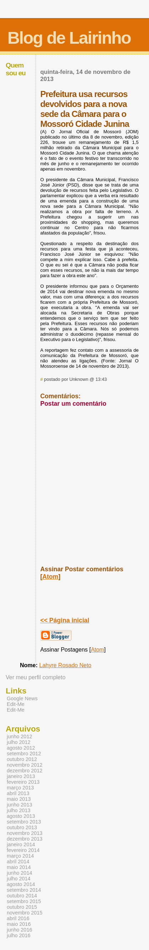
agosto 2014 (21, 884)
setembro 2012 (24, 753)
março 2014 (20, 856)
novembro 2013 (24, 833)
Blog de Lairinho (69, 37)
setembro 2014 (24, 890)
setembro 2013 (24, 822)
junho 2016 (19, 930)
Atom (50, 576)
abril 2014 (18, 861)
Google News (22, 698)
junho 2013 (19, 805)
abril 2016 (18, 918)
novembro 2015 (24, 913)
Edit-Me (16, 704)
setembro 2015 (24, 901)
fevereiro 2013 (23, 782)
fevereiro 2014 (23, 850)
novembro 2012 (24, 765)
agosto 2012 (21, 748)
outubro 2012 (22, 759)
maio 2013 (19, 799)
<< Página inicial (64, 620)
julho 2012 (19, 742)
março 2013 (20, 787)
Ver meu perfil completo (35, 677)
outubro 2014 (22, 895)
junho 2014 (19, 873)
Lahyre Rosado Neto (65, 665)
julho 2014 (19, 878)
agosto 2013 (21, 816)
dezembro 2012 (24, 770)
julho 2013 (19, 810)
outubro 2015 (22, 907)
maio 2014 (19, 867)
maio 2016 (19, 924)
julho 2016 (19, 935)
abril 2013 (18, 793)
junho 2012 (19, 736)
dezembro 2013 (24, 839)
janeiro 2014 (21, 844)
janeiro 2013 (21, 776)
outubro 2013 (22, 827)
